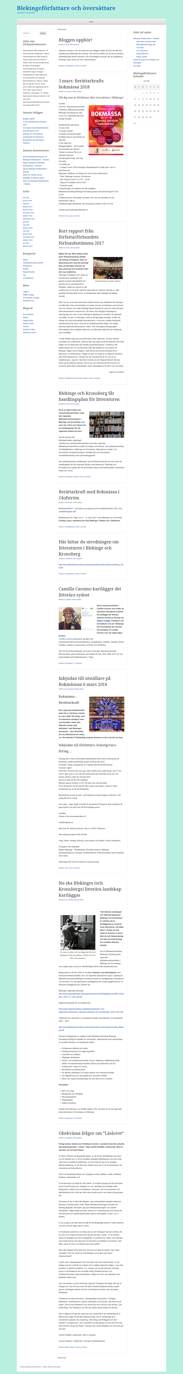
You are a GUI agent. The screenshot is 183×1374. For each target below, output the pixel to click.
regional (82, 1010)
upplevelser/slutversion (68, 1010)
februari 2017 (28, 205)
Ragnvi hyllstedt (28, 161)
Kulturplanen (69, 475)
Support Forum (28, 322)
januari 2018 (27, 199)
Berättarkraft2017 (66, 507)
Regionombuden (29, 270)
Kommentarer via (31, 296)
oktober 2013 (27, 238)
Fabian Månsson (142, 52)
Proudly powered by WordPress (30, 1365)
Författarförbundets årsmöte (73, 376)
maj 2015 (26, 223)
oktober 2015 (27, 214)
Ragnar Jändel (141, 55)
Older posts (61, 28)
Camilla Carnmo (66, 637)
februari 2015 (28, 226)
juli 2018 (26, 196)
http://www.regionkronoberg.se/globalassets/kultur (79, 1007)
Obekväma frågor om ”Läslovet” (91, 1131)
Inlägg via (28, 293)
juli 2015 (26, 220)
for (97, 1010)
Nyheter (85, 376)
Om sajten (93, 21)
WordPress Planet (29, 331)
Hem (23, 21)
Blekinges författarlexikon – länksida (40, 21)
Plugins (25, 316)
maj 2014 (26, 229)
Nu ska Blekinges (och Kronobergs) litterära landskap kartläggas (90, 887)
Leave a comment (80, 64)
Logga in (26, 290)
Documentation (28, 313)
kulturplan (90, 1010)
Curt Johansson (142, 49)
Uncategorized (69, 64)
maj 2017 (26, 202)
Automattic (56, 1365)
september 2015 (29, 217)
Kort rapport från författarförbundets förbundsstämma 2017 (81, 235)
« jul (134, 122)
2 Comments (78, 662)
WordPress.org (28, 299)
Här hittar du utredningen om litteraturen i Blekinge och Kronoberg (89, 546)
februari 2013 (28, 245)
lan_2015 (111, 1010)
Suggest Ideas (28, 319)
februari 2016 (28, 208)
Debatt (67, 1345)
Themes (26, 325)
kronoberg (103, 1010)
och (102, 1007)
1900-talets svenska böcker (146, 40)
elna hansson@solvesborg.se (33, 155)
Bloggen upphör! (75, 38)
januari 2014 (27, 232)
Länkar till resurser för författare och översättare (71, 21)
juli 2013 (26, 242)
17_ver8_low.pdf (75, 995)
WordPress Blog (29, 328)
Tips (66, 214)
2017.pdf (119, 1010)
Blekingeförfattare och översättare (66, 8)
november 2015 (28, 211)
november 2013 (28, 235)
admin (77, 43)
